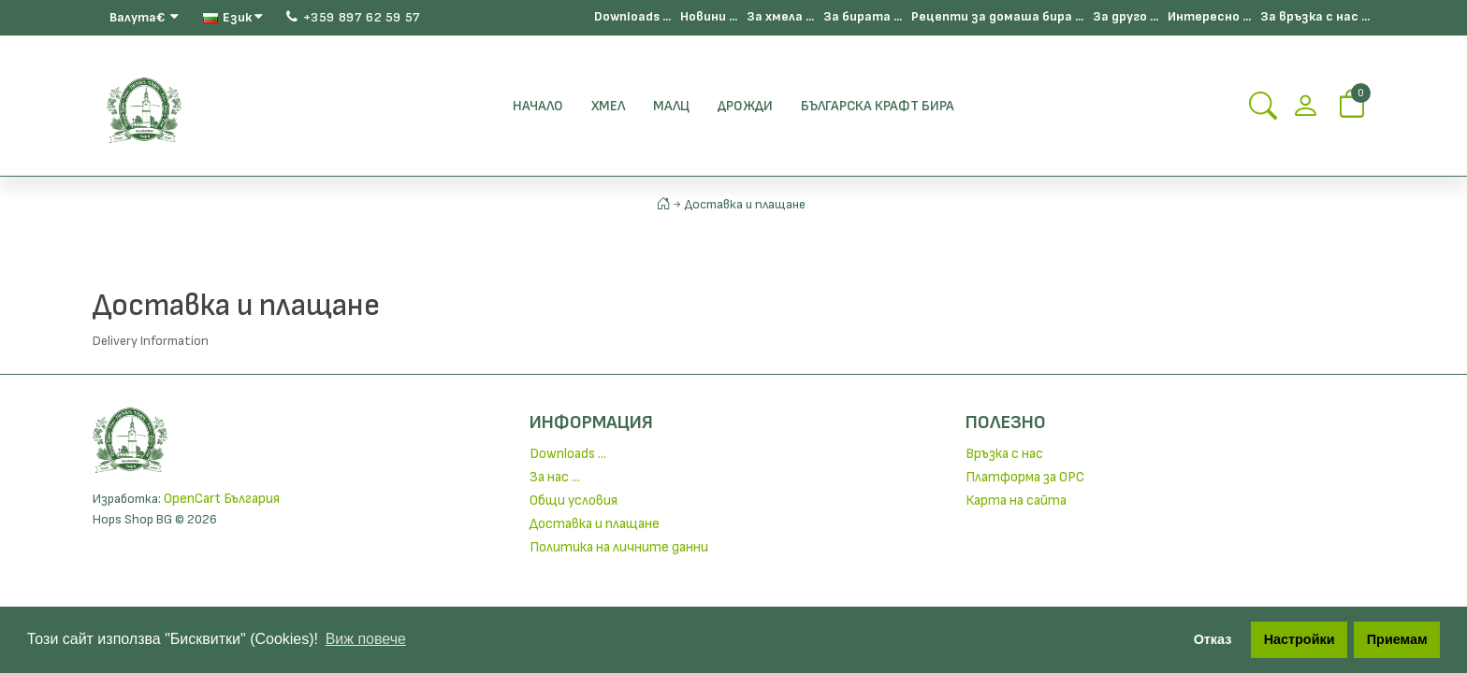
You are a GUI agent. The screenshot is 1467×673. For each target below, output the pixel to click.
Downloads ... (632, 16)
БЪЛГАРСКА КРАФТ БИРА (877, 106)
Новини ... (708, 16)
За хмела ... (780, 16)
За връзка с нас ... (1315, 16)
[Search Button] (1263, 112)
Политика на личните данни (619, 547)
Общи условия (573, 500)
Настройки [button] (1299, 639)
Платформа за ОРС (1025, 477)
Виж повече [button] (366, 639)
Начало (538, 106)
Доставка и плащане (745, 204)
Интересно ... (1209, 16)
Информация (591, 422)
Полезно (1006, 422)
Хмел (608, 106)
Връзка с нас (1004, 454)
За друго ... (1125, 16)
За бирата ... (862, 16)
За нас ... (555, 477)
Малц (671, 106)
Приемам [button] (1397, 639)
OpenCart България (222, 499)
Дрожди (745, 106)
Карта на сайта (1016, 500)
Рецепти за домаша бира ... (997, 16)
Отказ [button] (1213, 639)
